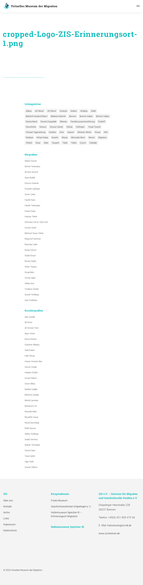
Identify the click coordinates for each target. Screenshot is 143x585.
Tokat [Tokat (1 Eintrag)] (54, 143)
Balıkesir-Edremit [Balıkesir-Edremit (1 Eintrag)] (57, 116)
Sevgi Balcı (29, 272)
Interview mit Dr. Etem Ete (36, 222)
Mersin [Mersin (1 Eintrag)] (90, 137)
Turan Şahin (30, 456)
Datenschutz (10, 530)
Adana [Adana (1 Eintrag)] (28, 111)
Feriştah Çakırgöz (32, 189)
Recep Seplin (30, 261)
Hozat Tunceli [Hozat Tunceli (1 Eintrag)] (93, 127)
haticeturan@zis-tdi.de (119, 525)
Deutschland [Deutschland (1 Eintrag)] (31, 121)
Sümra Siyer (30, 450)
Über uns (8, 500)
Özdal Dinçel (30, 255)
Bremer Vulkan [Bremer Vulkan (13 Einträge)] (85, 116)
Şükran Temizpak (32, 445)
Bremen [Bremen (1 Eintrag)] (72, 116)
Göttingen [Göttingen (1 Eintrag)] (79, 127)
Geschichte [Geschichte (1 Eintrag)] (31, 127)
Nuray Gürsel (30, 250)
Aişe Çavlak (30, 317)
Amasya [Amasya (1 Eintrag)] (62, 111)
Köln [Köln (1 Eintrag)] (104, 132)
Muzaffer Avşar (31, 417)
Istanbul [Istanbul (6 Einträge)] (52, 132)
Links (6, 518)
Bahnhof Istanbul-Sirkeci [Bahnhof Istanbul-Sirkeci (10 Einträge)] (36, 116)
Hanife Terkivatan (32, 205)
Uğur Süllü (29, 461)
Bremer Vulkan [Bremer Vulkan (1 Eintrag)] (101, 116)
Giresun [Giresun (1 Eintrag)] (42, 127)
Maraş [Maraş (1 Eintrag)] (64, 137)
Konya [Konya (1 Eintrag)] (96, 132)
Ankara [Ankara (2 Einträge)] (72, 111)
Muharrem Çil (31, 406)
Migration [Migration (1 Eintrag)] (100, 137)
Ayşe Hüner (30, 333)
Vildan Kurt (29, 283)
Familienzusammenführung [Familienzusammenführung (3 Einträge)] (82, 121)
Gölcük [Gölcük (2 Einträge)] (69, 127)
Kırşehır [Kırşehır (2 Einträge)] (54, 137)
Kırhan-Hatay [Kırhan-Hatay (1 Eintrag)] (42, 137)
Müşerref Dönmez (33, 239)
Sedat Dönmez (31, 439)
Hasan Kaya (30, 211)
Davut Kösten (31, 339)
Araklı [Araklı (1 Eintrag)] (91, 111)
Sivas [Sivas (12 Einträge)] (28, 143)
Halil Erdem (30, 350)
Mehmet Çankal (32, 395)
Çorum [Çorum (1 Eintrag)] (72, 143)
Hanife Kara (30, 200)
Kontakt (7, 506)
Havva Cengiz (31, 367)
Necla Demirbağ (32, 423)
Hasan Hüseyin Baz (33, 361)
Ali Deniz (28, 322)
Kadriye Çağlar (31, 389)
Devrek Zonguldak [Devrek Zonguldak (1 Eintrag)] (48, 121)
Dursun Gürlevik (32, 183)
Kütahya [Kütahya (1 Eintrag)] (29, 137)
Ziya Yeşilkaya (31, 300)
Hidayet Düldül (31, 372)
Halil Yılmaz (30, 356)
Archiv (6, 512)
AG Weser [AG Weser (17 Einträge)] (39, 111)
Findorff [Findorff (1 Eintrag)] (100, 121)
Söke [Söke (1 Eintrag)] (36, 143)
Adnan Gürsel (30, 161)
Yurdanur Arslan (32, 289)
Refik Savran (30, 428)
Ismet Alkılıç (30, 383)
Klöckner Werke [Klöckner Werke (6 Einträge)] (83, 132)
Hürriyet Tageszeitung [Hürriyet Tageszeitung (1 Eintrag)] (35, 132)
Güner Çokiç (30, 194)
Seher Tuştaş (30, 267)
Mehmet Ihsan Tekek (34, 233)
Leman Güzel (30, 227)
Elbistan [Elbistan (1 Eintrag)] (62, 121)
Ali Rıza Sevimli (31, 172)
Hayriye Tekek (31, 216)
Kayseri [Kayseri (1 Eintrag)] (69, 132)
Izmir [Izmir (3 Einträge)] (61, 132)
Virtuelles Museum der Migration (34, 6)
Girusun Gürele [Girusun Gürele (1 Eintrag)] (55, 127)
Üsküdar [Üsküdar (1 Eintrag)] (81, 143)
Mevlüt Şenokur (31, 400)
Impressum (9, 524)
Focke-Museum (59, 500)
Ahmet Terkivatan (32, 166)
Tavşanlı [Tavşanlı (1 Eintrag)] (45, 143)
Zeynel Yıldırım (31, 467)
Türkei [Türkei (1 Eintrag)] (62, 143)
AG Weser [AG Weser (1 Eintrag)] (51, 111)
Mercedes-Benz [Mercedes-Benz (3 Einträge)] (77, 137)
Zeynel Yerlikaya (32, 294)
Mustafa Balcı (31, 411)
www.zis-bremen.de (109, 533)
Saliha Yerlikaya (31, 434)
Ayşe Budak (30, 177)
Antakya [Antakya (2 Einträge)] (82, 111)
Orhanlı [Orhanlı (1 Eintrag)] (111, 137)
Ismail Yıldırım (31, 378)
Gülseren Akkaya (32, 344)
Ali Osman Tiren (32, 328)
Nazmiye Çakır (31, 244)
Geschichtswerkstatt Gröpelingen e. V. (71, 506)
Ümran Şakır (30, 278)
